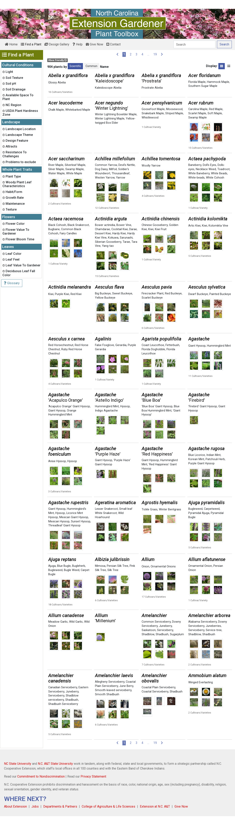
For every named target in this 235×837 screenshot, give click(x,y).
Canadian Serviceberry (62, 708)
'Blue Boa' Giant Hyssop (157, 427)
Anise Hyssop (57, 482)
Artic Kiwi (194, 246)
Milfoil (113, 190)
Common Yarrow (106, 186)
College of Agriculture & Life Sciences (108, 827)
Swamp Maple (197, 138)
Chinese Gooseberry (155, 246)
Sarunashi (126, 258)
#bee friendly (57, 60)
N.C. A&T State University (55, 784)
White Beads (219, 194)
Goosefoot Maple (153, 130)
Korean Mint (196, 480)
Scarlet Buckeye (152, 318)
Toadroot (223, 190)
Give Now (94, 44)
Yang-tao (108, 266)
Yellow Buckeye (105, 318)
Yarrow (120, 198)
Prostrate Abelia (152, 87)
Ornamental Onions (163, 587)
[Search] (194, 44)
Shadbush (162, 655)
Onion (145, 587)
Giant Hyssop (197, 366)
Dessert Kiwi (103, 254)
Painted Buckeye (220, 315)
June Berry (126, 707)
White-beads (196, 198)
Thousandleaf (121, 194)
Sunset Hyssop (80, 542)
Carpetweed (212, 529)
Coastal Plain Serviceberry (158, 708)
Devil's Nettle (126, 186)
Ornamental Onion (200, 586)
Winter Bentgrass (170, 530)
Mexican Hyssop (59, 542)
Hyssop (125, 427)
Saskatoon (149, 651)
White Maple (74, 194)
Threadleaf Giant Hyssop (64, 546)
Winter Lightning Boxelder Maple (116, 135)
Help (78, 44)
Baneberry (194, 186)
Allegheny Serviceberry (109, 702)
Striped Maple (174, 134)
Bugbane (54, 250)
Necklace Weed (206, 190)
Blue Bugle (64, 586)
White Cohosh (215, 198)
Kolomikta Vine (218, 246)
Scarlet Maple (197, 134)
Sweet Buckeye (122, 314)
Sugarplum (177, 655)
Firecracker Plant (152, 314)
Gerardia (120, 366)
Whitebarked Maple (77, 130)
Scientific (75, 66)
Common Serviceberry (156, 642)
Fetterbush (172, 366)
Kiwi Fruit (160, 250)
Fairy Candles (68, 254)
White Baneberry (199, 194)
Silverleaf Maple (75, 186)
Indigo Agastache (106, 431)
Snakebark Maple (153, 134)
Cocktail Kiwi (119, 250)
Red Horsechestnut (60, 366)
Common (91, 66)
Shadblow (148, 655)
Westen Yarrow (105, 198)
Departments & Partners (60, 827)
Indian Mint (213, 476)
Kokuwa (113, 258)
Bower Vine (123, 246)
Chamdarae (102, 250)
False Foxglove (104, 366)
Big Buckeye (103, 314)
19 (155, 54)
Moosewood (174, 130)
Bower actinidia (105, 246)
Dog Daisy (101, 190)
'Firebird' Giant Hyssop (202, 427)
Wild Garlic (76, 642)
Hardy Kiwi (119, 254)
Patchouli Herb (215, 480)
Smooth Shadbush (107, 715)
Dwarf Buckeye (198, 315)
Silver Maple (56, 190)
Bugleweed (195, 529)
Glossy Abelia (57, 82)
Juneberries (213, 646)
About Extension (15, 827)
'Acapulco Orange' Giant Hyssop (69, 427)
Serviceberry (165, 651)
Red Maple (216, 130)
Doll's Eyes (209, 186)
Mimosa (100, 586)
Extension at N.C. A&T (155, 827)
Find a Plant (31, 44)
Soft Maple (215, 134)
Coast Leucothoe (153, 366)
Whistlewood (150, 138)
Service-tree (214, 651)
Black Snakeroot (78, 246)
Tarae (126, 262)
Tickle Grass (149, 530)
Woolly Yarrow (151, 186)
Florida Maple (197, 82)
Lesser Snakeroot (106, 529)
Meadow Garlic (58, 642)
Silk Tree (112, 591)
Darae (133, 250)
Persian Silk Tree (117, 586)
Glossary (12, 283)
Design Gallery (56, 44)
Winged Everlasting (200, 703)
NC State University (17, 784)
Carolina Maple (198, 130)
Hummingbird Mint (219, 366)
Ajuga (52, 586)
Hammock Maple (218, 82)
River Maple (55, 186)
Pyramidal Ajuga (198, 534)
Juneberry (165, 646)
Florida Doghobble (153, 370)
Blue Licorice (196, 476)
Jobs (35, 827)
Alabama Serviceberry (202, 642)
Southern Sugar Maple (202, 86)
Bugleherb (78, 586)
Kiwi (150, 250)
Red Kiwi (76, 315)
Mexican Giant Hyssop (73, 538)
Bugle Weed (71, 591)
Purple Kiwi (62, 315)
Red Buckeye (173, 314)
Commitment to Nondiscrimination (41, 797)
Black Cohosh (57, 246)
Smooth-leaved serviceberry (113, 711)
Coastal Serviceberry (155, 712)
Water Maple (56, 194)
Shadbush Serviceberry (63, 725)
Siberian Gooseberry (108, 262)
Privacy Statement (93, 797)
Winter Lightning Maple (109, 139)
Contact (113, 44)
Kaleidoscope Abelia (108, 87)
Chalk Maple (56, 130)
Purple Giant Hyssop (201, 484)
